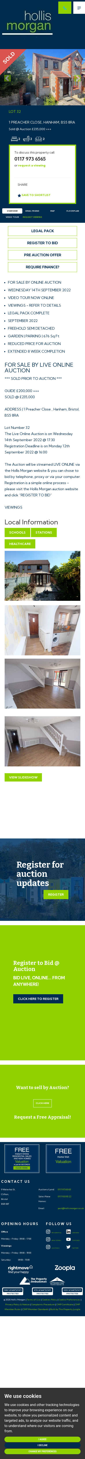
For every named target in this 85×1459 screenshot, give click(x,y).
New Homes (53, 1240)
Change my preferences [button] (42, 1451)
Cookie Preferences (69, 1299)
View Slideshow (23, 777)
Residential (54, 1233)
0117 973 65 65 (64, 1189)
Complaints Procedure (43, 1304)
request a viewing (31, 165)
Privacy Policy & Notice (17, 1304)
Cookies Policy (49, 1299)
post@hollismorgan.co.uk (70, 1208)
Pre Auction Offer (42, 255)
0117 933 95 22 (64, 1196)
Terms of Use (34, 1299)
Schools (17, 532)
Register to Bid (42, 243)
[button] (6, 77)
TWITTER (72, 1248)
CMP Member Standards (36, 1309)
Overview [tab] (12, 211)
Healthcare (20, 544)
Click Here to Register (38, 999)
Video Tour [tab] (12, 217)
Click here (42, 1103)
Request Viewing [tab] (32, 217)
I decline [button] (42, 1445)
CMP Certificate (64, 1304)
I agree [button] (42, 1439)
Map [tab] (52, 211)
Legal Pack (42, 231)
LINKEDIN (72, 1233)
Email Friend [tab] (32, 211)
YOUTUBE (73, 1240)
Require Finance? (42, 267)
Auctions (53, 1248)
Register (56, 895)
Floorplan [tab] (72, 211)
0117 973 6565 (30, 159)
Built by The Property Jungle (65, 1309)
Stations (44, 532)
